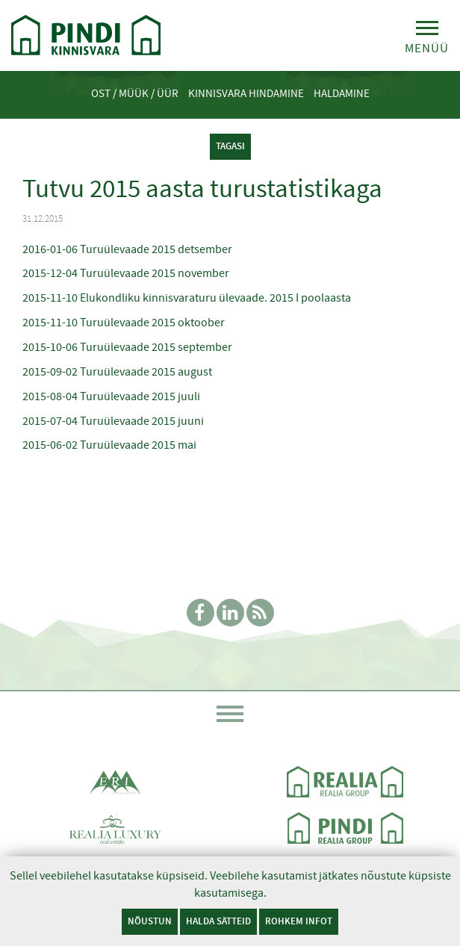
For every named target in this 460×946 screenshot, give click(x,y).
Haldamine (342, 93)
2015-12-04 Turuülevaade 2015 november (125, 273)
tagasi (230, 146)
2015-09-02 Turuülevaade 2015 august (117, 371)
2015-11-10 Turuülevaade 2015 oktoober (123, 322)
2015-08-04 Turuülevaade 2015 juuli (111, 396)
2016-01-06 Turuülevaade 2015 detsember (127, 249)
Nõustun (150, 921)
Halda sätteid (218, 921)
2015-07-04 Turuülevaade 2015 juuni (113, 421)
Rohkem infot (298, 921)
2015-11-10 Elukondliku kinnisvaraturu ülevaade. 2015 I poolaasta (186, 297)
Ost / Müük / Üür (134, 93)
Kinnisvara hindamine (246, 93)
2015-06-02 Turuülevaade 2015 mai (109, 445)
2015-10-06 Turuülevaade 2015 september (127, 347)
